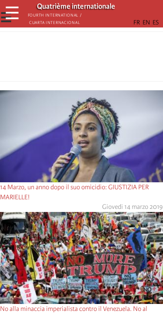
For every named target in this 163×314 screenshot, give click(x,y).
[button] (106, 59)
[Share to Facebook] (57, 59)
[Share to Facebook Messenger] (81, 59)
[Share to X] (69, 59)
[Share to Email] (94, 59)
